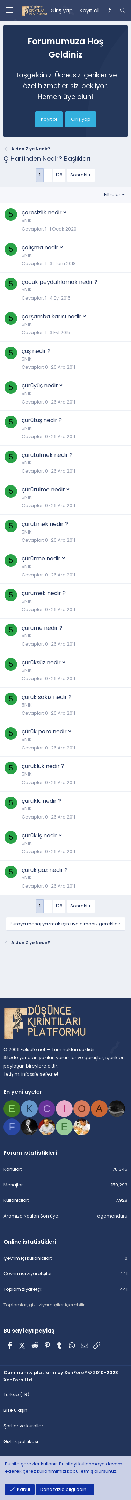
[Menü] (9, 10)
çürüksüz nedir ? (43, 662)
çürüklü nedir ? (41, 801)
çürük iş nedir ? (42, 835)
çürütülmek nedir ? (47, 455)
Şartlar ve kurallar (23, 1426)
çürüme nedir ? (42, 628)
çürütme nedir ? (43, 559)
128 (59, 175)
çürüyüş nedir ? (42, 386)
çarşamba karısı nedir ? (54, 316)
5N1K (27, 220)
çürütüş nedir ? (42, 420)
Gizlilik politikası (20, 1441)
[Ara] (123, 10)
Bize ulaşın (15, 1410)
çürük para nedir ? (46, 732)
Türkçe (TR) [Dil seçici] (16, 1394)
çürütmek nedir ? (45, 524)
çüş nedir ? (36, 351)
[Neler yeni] (109, 10)
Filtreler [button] (112, 194)
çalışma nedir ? (42, 247)
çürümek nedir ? (44, 593)
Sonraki (78, 175)
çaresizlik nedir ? (44, 213)
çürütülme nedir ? (46, 489)
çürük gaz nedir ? (45, 870)
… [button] (48, 175)
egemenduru (112, 1216)
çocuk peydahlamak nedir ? (59, 282)
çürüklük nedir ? (43, 766)
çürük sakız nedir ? (47, 697)
